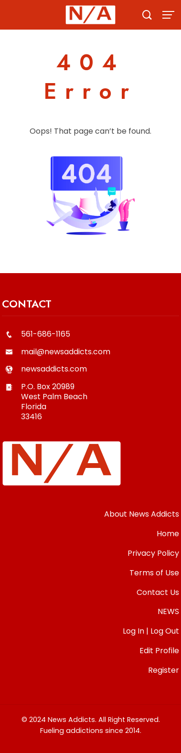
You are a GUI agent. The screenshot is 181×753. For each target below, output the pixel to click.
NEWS (168, 611)
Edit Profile (159, 650)
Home (168, 533)
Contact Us (158, 592)
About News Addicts (141, 514)
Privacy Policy (153, 553)
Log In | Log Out (151, 631)
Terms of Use (154, 572)
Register (163, 670)
